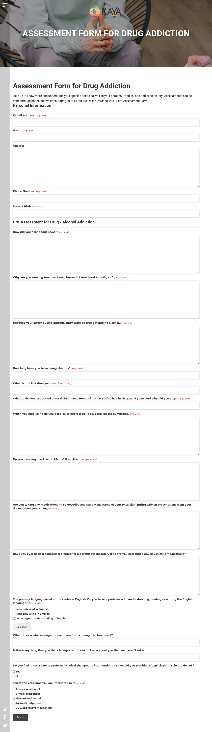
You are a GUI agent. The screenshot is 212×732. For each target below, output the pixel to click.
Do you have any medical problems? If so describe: (55, 459)
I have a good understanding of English (41, 618)
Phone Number (29, 191)
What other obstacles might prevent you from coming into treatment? (63, 635)
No (17, 676)
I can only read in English (32, 609)
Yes (18, 671)
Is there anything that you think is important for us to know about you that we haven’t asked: (79, 650)
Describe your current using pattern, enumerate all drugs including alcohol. (72, 323)
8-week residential (28, 693)
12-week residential (28, 698)
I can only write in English (33, 613)
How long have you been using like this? (48, 368)
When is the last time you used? (42, 383)
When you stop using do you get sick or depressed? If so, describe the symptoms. (77, 414)
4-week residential (28, 689)
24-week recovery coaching (34, 707)
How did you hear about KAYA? (41, 232)
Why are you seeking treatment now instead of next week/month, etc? (69, 277)
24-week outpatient (29, 703)
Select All (22, 626)
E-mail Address (29, 115)
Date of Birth (28, 206)
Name (23, 130)
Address (18, 145)
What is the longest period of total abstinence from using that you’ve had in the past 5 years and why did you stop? (101, 398)
